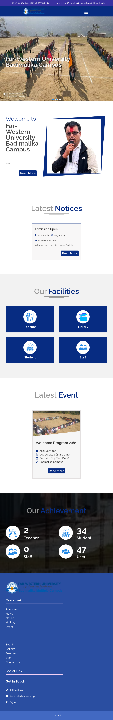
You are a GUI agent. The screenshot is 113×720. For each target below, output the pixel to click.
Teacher (11, 653)
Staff (8, 657)
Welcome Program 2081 (56, 443)
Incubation (85, 3)
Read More (28, 173)
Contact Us (13, 662)
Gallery (10, 648)
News (9, 613)
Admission (61, 3)
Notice (10, 618)
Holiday (10, 622)
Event (9, 626)
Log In (73, 3)
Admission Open (46, 229)
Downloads (99, 3)
